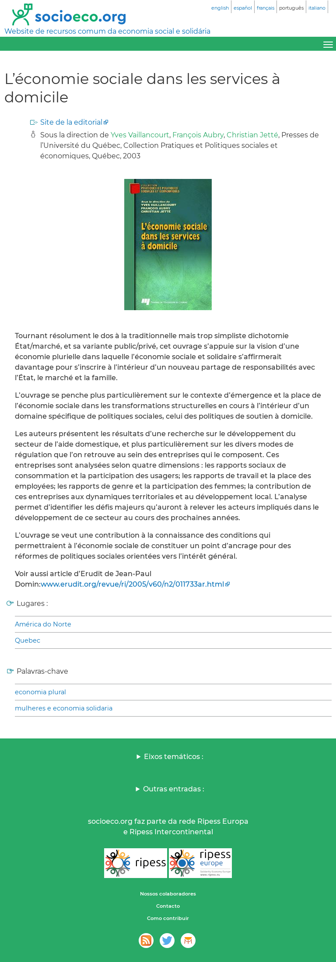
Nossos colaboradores (168, 894)
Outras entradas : (173, 789)
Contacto (168, 906)
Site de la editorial (71, 122)
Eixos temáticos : (173, 756)
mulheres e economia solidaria (63, 708)
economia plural (40, 692)
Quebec (27, 640)
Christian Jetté (252, 135)
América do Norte (43, 624)
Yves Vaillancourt (140, 135)
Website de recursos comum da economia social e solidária (107, 31)
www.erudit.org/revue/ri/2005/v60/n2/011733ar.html (132, 584)
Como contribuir (168, 918)
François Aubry (198, 135)
